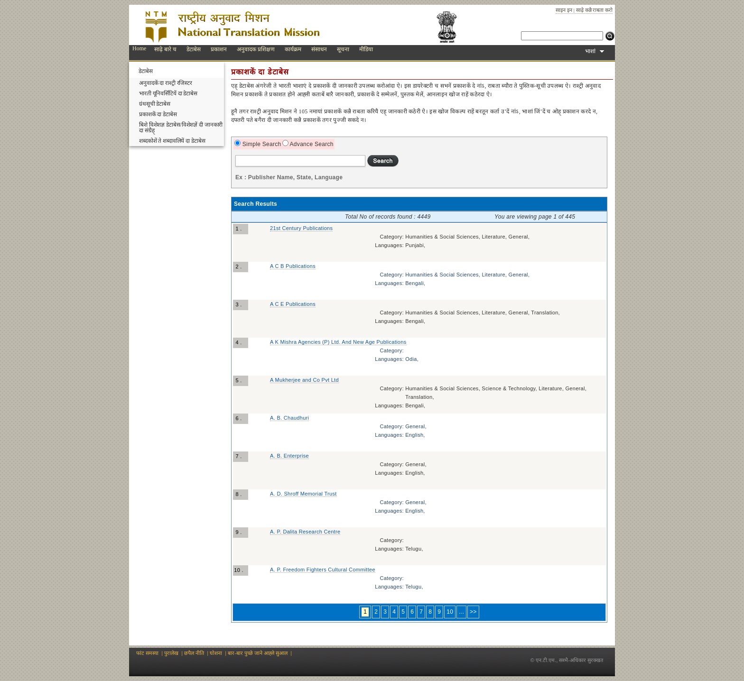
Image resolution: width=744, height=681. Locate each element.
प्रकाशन (219, 49)
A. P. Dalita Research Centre (305, 531)
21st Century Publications (301, 228)
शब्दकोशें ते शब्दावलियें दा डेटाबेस (172, 141)
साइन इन (564, 10)
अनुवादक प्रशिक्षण (256, 49)
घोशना (216, 653)
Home (139, 48)
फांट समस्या (147, 653)
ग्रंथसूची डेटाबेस (154, 104)
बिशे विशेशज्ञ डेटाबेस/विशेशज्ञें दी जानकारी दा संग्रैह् (181, 127)
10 (449, 611)
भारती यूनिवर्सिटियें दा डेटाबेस (168, 93)
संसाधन (319, 49)
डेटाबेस (193, 49)
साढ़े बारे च (165, 49)
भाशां (594, 51)
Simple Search (261, 144)
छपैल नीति (194, 653)
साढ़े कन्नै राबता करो (594, 10)
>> (473, 611)
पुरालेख (171, 653)
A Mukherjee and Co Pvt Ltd (304, 380)
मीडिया (366, 49)
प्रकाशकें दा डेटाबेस (158, 114)
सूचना (343, 49)
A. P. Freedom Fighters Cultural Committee (322, 569)
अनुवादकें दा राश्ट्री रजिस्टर (165, 83)
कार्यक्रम (293, 49)
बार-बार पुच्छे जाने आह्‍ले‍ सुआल (258, 653)
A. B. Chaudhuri (289, 418)
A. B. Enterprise (289, 456)
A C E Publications (293, 304)
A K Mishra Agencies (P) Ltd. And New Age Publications (338, 342)
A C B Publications (293, 266)
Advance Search (311, 144)
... (461, 611)
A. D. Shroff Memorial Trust (303, 494)
